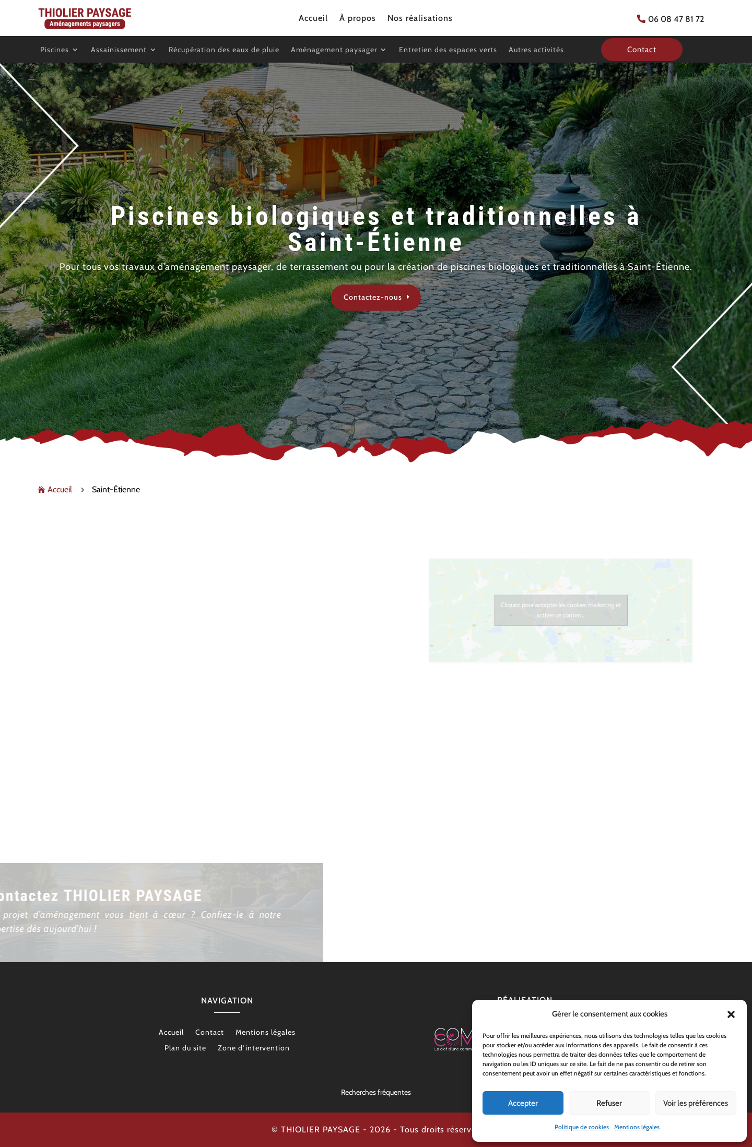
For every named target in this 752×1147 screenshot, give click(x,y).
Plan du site (185, 1048)
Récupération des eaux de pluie (224, 50)
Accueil (313, 19)
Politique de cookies (582, 1127)
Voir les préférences (695, 1103)
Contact (209, 1032)
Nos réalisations (420, 19)
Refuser (609, 1103)
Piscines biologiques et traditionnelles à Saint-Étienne (376, 229)
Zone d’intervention (254, 1048)
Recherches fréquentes (376, 1092)
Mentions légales (637, 1127)
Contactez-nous (373, 297)
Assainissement (119, 50)
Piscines (54, 50)
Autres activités (536, 50)
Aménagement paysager (334, 50)
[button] (731, 1014)
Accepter (523, 1103)
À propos (357, 19)
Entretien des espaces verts (448, 50)
